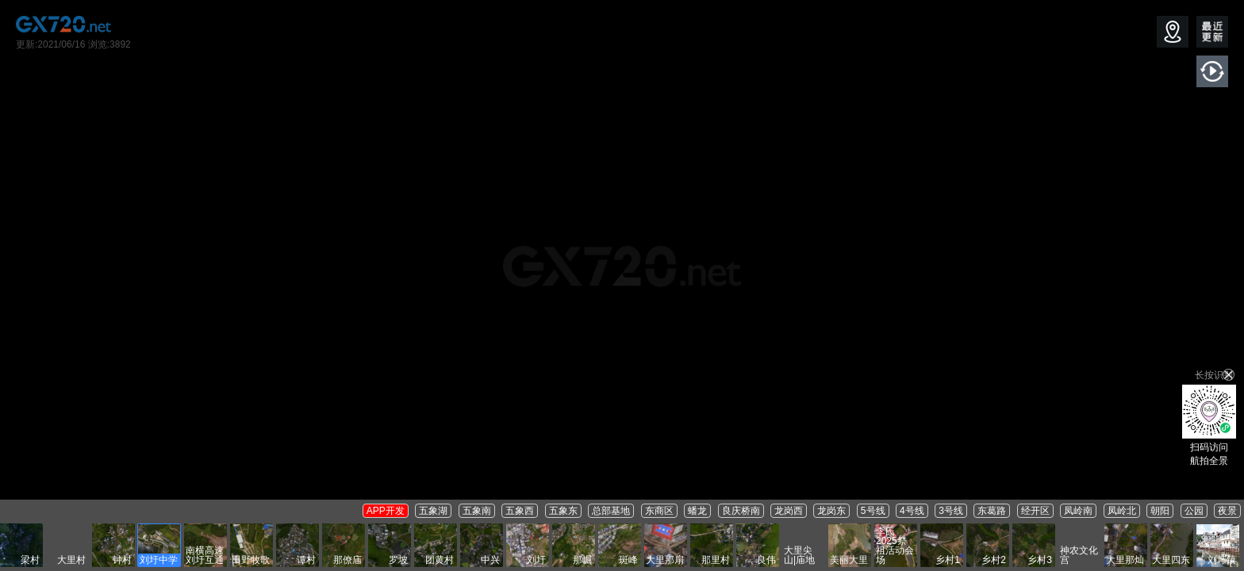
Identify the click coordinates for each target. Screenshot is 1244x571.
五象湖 (433, 510)
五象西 (519, 510)
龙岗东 (831, 510)
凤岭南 (1078, 510)
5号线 (873, 510)
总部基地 (611, 510)
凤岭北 (1122, 510)
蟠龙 (697, 510)
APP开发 (386, 510)
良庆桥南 (741, 510)
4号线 (912, 510)
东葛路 (991, 510)
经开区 (1035, 510)
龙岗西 (788, 510)
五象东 (563, 510)
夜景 (1227, 510)
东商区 (659, 510)
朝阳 (1159, 510)
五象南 (477, 510)
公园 (1194, 510)
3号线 (951, 510)
